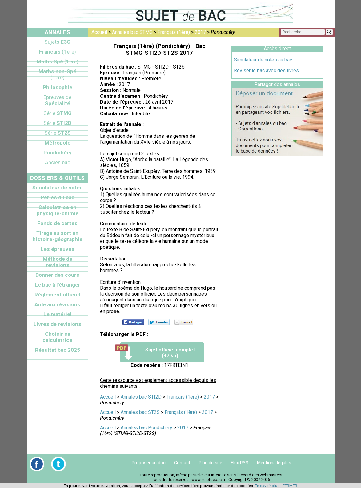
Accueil (99, 32)
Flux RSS (239, 463)
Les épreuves (57, 249)
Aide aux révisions (57, 304)
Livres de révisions (57, 324)
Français (57, 52)
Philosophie (57, 87)
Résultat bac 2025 (57, 350)
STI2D (57, 123)
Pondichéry (57, 152)
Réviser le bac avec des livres (266, 70)
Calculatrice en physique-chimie (57, 210)
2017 (200, 32)
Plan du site (210, 463)
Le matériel (57, 314)
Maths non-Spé (57, 74)
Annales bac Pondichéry (146, 427)
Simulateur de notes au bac (263, 60)
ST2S (57, 133)
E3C (57, 42)
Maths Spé (57, 61)
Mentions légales (274, 463)
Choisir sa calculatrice (57, 337)
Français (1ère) (174, 32)
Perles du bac (57, 197)
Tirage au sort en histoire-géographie (57, 236)
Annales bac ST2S (140, 412)
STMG (57, 113)
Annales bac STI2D (141, 397)
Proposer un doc (149, 463)
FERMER (290, 485)
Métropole (57, 143)
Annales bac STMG (132, 32)
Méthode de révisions (57, 262)
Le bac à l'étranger (57, 285)
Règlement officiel (57, 295)
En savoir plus (267, 485)
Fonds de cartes (57, 223)
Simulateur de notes (57, 187)
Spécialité (57, 100)
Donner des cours (57, 275)
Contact (182, 463)
